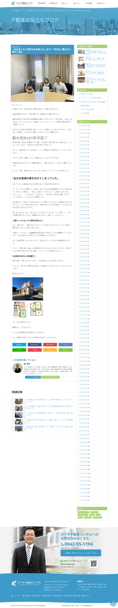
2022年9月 (83, 276)
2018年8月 (83, 442)
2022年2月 (83, 303)
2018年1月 (83, 469)
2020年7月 (83, 377)
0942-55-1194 (78, 544)
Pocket (35, 350)
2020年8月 (83, 373)
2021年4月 (83, 342)
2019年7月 (83, 423)
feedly (65, 350)
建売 (92, 515)
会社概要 (89, 3)
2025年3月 (83, 160)
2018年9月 (83, 438)
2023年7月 (83, 238)
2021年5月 (83, 338)
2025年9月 (83, 137)
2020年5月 (83, 384)
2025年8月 (83, 141)
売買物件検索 (59, 596)
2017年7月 (83, 492)
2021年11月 (84, 315)
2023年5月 (83, 245)
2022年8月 (83, 280)
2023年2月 (83, 257)
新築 (80, 517)
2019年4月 (83, 435)
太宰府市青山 (83, 515)
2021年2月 (83, 350)
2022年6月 (83, 288)
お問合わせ (100, 3)
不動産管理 (41, 3)
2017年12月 (84, 473)
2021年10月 (84, 319)
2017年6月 (83, 496)
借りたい (65, 3)
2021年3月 (83, 346)
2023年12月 (84, 218)
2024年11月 (84, 176)
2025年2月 (83, 164)
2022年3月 (83, 299)
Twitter (19, 344)
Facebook (34, 344)
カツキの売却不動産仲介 (50, 377)
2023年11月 (84, 222)
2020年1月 (83, 400)
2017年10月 (84, 481)
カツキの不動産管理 (33, 377)
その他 (84, 113)
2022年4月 (83, 295)
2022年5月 (83, 292)
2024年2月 (83, 211)
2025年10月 (84, 133)
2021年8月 (83, 326)
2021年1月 (83, 353)
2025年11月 (84, 129)
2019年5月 (83, 431)
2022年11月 (84, 268)
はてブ (66, 344)
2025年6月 (83, 149)
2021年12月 (84, 311)
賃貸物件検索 (48, 596)
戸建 (98, 515)
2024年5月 (83, 199)
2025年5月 (83, 153)
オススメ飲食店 (86, 109)
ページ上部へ (113, 604)
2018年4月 (83, 458)
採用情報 (77, 596)
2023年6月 (83, 241)
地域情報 (83, 106)
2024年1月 (83, 214)
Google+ (50, 344)
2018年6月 (83, 450)
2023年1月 (83, 261)
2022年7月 (83, 284)
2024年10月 (84, 180)
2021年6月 (83, 334)
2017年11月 (84, 477)
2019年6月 (83, 427)
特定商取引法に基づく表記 (71, 606)
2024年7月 (83, 191)
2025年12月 (84, 126)
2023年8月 (83, 234)
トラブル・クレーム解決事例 (89, 98)
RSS (50, 350)
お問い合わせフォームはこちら (81, 552)
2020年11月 (84, 361)
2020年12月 (84, 357)
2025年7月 (83, 145)
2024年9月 (83, 183)
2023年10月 (84, 226)
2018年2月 (83, 465)
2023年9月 (83, 230)
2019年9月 (83, 415)
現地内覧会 (97, 517)
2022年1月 (83, 307)
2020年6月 (83, 380)
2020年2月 (83, 396)
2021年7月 (83, 330)
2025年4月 (83, 156)
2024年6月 (83, 195)
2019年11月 (84, 407)
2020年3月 (83, 392)
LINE (19, 350)
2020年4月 (83, 388)
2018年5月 (83, 454)
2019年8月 (83, 419)
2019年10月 (84, 411)
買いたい (77, 3)
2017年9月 (83, 485)
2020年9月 (83, 369)
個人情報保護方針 (87, 606)
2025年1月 (83, 168)
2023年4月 (83, 249)
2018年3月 (83, 462)
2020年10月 (84, 365)
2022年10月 (84, 272)
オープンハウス (83, 512)
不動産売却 (53, 3)
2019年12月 (84, 404)
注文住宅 (87, 517)
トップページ (17, 596)
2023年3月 (83, 253)
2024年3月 (83, 207)
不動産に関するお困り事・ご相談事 (91, 102)
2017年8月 (83, 489)
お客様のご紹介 (18, 105)
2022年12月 (84, 265)
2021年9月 (83, 322)
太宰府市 (94, 512)
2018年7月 (83, 446)
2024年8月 (83, 187)
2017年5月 (83, 500)
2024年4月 (83, 203)
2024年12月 (84, 172)
